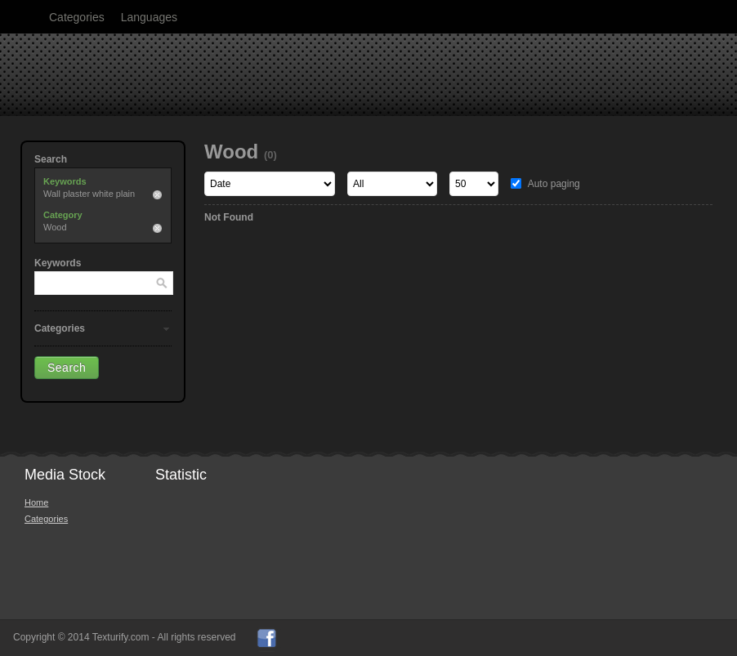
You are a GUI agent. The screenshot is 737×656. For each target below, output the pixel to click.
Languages (149, 17)
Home (36, 502)
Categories (77, 17)
